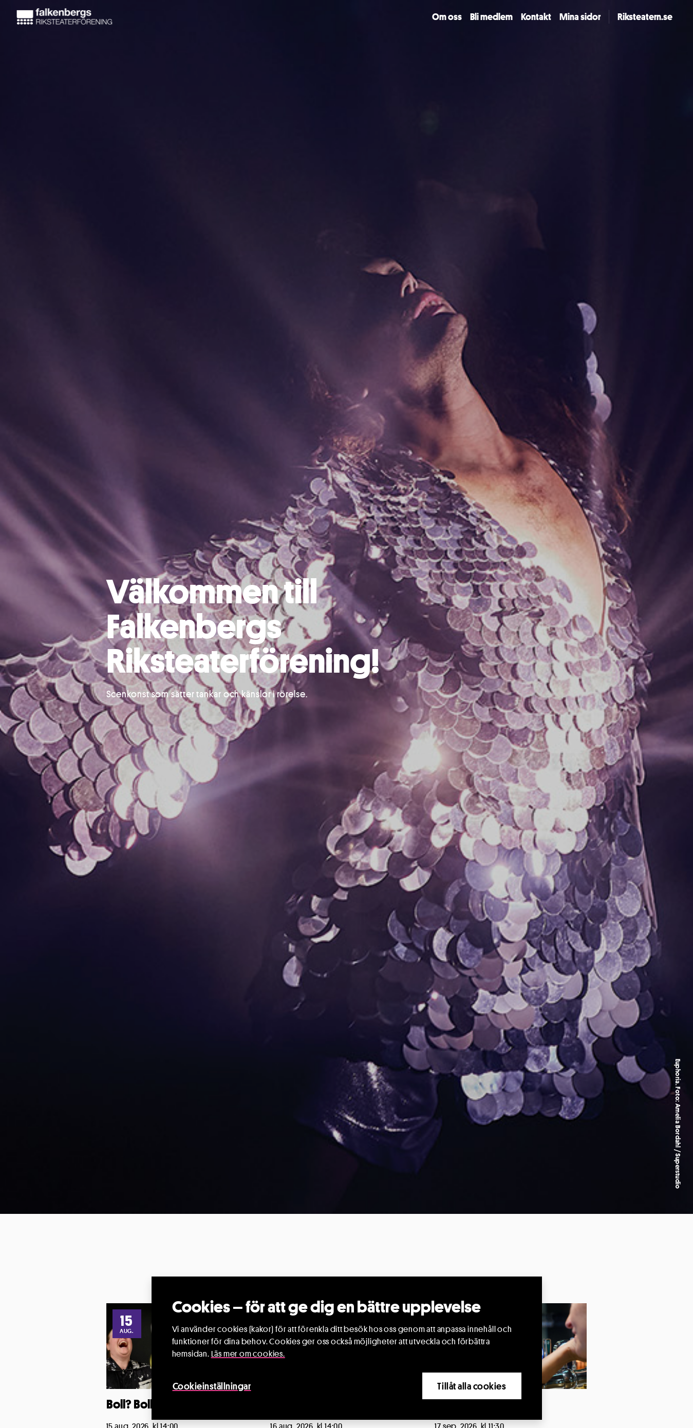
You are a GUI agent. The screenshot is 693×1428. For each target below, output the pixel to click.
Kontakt (536, 16)
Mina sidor (580, 16)
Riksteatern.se (644, 16)
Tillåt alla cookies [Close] (471, 1386)
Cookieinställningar (212, 1386)
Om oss (447, 16)
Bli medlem (491, 16)
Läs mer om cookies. (248, 1353)
